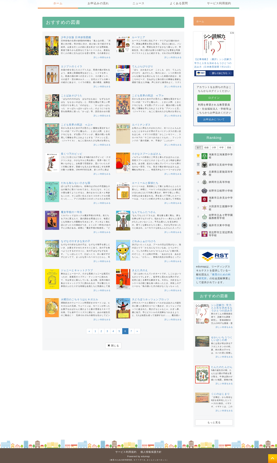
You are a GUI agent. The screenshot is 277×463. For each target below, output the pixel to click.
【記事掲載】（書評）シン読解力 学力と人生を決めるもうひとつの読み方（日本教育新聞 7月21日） (214, 63)
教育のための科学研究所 (121, 460)
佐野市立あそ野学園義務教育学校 (221, 217)
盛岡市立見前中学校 (221, 164)
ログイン (214, 97)
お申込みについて (214, 119)
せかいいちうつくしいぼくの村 (221, 338)
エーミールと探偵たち (145, 182)
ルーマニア (138, 37)
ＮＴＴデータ (139, 460)
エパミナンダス (141, 124)
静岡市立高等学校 (219, 182)
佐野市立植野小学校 (221, 190)
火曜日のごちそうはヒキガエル (79, 299)
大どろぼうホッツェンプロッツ (150, 299)
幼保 (206, 147)
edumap (145, 456)
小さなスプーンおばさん (146, 153)
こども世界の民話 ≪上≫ (77, 124)
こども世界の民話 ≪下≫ (148, 95)
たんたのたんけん (221, 367)
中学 (221, 147)
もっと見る (214, 422)
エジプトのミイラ (71, 66)
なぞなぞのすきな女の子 (75, 241)
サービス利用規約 (126, 451)
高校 (229, 147)
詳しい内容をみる (102, 57)
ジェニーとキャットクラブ (77, 270)
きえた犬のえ (140, 270)
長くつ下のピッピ (71, 153)
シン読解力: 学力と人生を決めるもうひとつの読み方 (221, 308)
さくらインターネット (156, 460)
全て (199, 147)
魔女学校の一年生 (71, 212)
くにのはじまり (220, 393)
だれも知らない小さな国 (75, 182)
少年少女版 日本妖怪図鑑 (76, 37)
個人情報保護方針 (151, 451)
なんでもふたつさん (144, 212)
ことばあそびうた (71, 95)
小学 (214, 147)
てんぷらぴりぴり (142, 66)
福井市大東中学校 (219, 225)
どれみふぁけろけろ (144, 241)
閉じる (113, 345)
